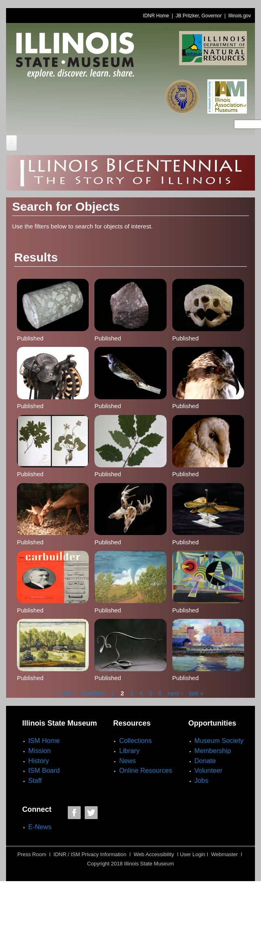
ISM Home (44, 740)
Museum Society (219, 740)
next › (175, 693)
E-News (40, 826)
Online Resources (145, 770)
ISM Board (44, 770)
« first (65, 693)
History (38, 760)
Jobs (201, 780)
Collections (135, 740)
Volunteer (208, 770)
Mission (39, 750)
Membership (212, 750)
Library (129, 750)
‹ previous (92, 693)
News (127, 760)
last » (196, 693)
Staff (35, 780)
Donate (205, 760)
